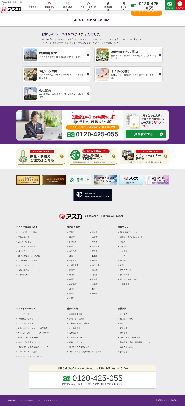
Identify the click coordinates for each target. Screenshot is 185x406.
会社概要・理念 (126, 319)
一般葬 (123, 246)
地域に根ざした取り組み (130, 338)
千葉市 (72, 232)
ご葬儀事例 (74, 333)
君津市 (95, 284)
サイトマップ (51, 400)
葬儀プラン (32, 8)
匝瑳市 (72, 289)
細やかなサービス (25, 251)
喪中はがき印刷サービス (28, 342)
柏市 (94, 289)
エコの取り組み (126, 347)
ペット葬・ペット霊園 (27, 352)
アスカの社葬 (125, 270)
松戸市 (95, 279)
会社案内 (123, 8)
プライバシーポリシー (30, 400)
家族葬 (123, 242)
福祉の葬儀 (124, 275)
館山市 (95, 270)
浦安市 (95, 293)
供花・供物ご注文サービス (29, 338)
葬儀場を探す (49, 8)
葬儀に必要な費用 (76, 319)
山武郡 (95, 275)
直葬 (122, 265)
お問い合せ (170, 8)
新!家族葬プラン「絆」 (129, 232)
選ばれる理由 (67, 8)
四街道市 (73, 242)
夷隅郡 (95, 261)
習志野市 (96, 246)
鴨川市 (72, 270)
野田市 (72, 293)
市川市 (72, 279)
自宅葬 (123, 261)
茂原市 (72, 256)
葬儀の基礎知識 (75, 314)
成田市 (72, 237)
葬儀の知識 (108, 8)
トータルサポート (25, 265)
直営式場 (124, 328)
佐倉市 (95, 232)
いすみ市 (73, 261)
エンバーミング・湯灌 (27, 261)
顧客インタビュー (76, 342)
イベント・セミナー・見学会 (30, 356)
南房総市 (96, 265)
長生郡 (95, 256)
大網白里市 (74, 265)
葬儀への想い (24, 270)
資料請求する (143, 134)
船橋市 (72, 246)
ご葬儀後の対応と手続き (79, 323)
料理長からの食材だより (79, 347)
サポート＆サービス (88, 8)
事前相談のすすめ (25, 319)
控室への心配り (25, 242)
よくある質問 (74, 328)
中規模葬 (124, 251)
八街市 (95, 237)
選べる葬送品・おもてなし (29, 256)
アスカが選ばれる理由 (27, 232)
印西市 (72, 298)
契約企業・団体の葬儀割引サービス (33, 347)
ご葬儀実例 (23, 275)
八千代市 (73, 251)
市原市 (95, 242)
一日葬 (123, 256)
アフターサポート (25, 323)
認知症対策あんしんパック (131, 237)
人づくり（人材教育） (27, 246)
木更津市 (73, 284)
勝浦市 (72, 275)
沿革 (122, 323)
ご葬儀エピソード (76, 338)
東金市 (95, 251)
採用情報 (124, 333)
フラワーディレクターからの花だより (85, 352)
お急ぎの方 (180, 8)
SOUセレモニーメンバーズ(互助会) (33, 328)
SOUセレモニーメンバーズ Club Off (33, 333)
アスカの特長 (24, 237)
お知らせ (124, 352)
